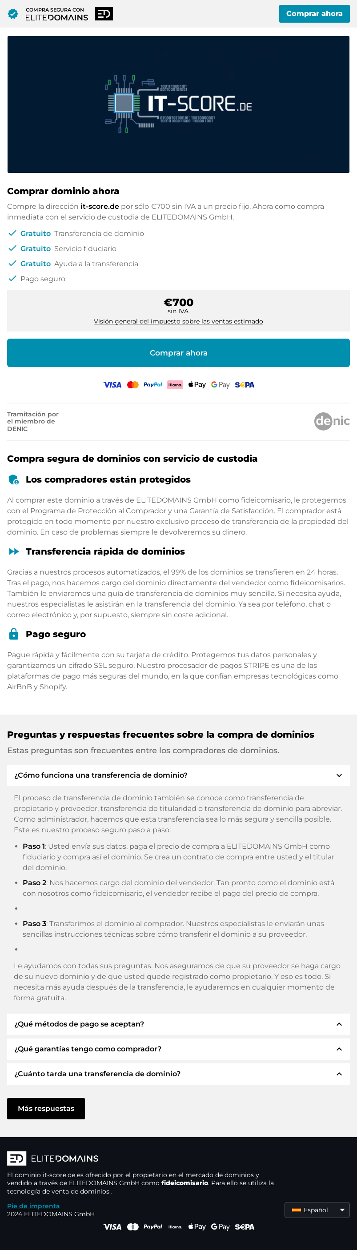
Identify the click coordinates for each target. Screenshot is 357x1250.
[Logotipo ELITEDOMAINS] (140, 1159)
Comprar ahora (314, 13)
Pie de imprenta (33, 1206)
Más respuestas (46, 1108)
